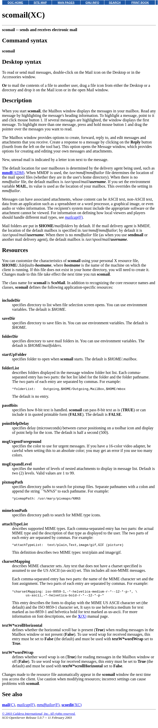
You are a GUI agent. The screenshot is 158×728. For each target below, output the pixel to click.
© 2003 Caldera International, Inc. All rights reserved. (38, 717)
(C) (8, 708)
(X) (82, 620)
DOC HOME (15, 2)
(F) (74, 217)
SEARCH (115, 2)
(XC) (71, 708)
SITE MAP (40, 2)
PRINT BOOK (140, 2)
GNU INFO (92, 2)
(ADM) (13, 173)
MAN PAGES (66, 2)
